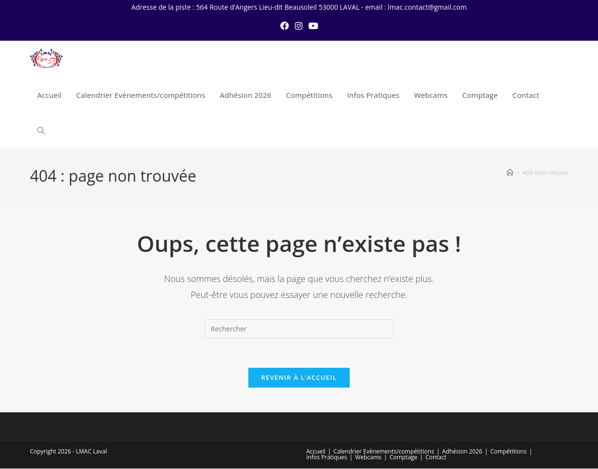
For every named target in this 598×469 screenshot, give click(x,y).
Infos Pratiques (327, 457)
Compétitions (508, 452)
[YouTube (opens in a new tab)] (313, 25)
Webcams (368, 457)
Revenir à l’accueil (299, 378)
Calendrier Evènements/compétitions (383, 452)
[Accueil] (510, 172)
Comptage (403, 457)
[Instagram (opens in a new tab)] (299, 25)
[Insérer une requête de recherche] (299, 329)
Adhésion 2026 (462, 452)
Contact (435, 457)
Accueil (316, 452)
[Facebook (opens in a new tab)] (284, 25)
